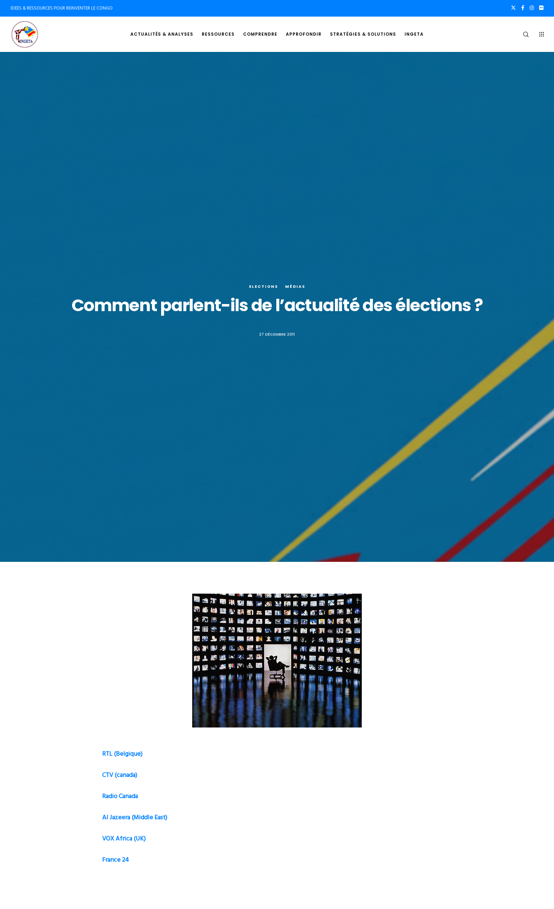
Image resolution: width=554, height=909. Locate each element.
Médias (295, 286)
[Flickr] (541, 7)
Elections (263, 286)
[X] (513, 7)
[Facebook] (522, 7)
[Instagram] (532, 7)
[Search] (521, 34)
